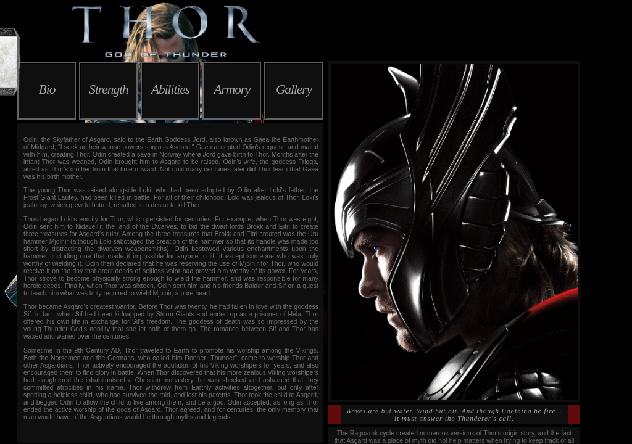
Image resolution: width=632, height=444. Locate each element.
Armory (232, 89)
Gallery (294, 89)
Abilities (170, 89)
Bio (47, 89)
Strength (108, 89)
